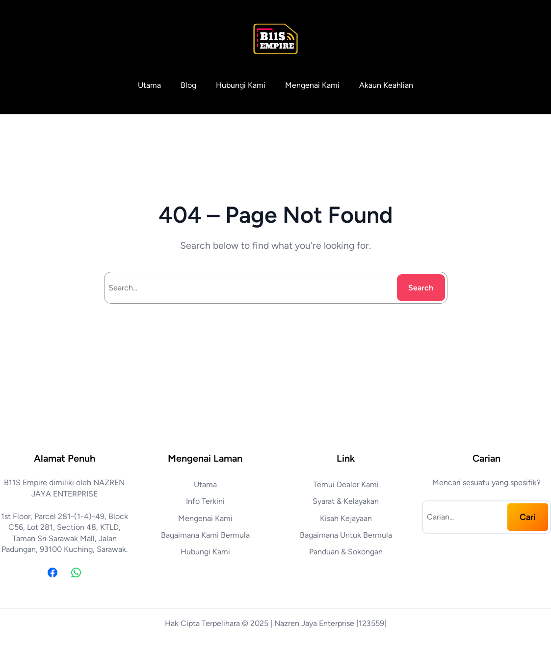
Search (420, 287)
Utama (149, 85)
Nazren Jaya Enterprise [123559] (330, 623)
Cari (527, 517)
